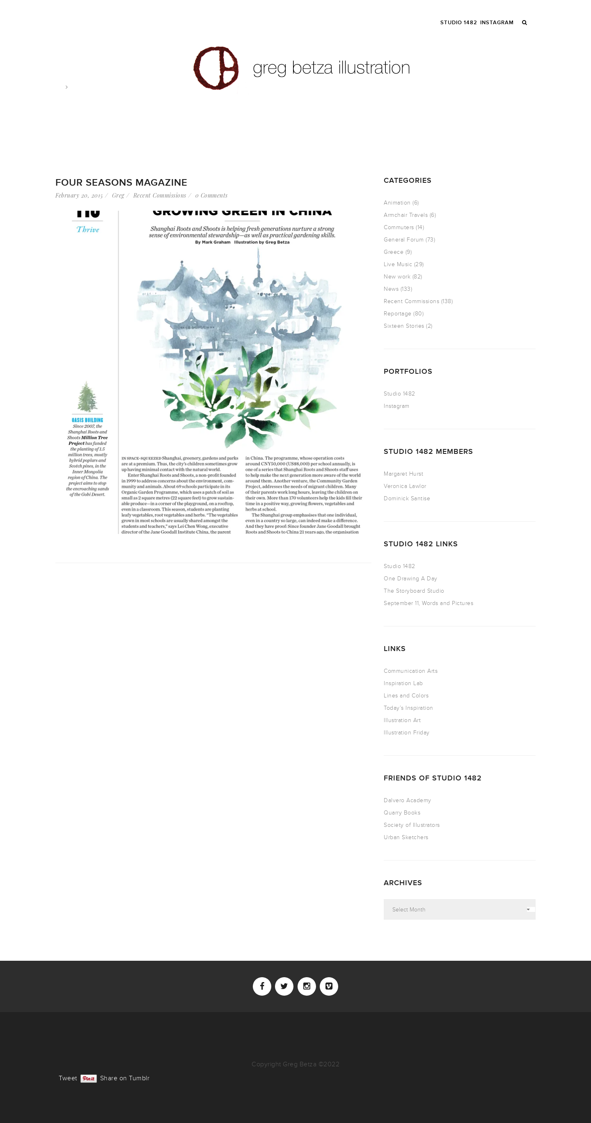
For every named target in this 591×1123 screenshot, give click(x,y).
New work (397, 276)
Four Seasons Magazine (121, 183)
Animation (397, 202)
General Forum (404, 239)
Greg (118, 195)
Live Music (398, 264)
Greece (393, 252)
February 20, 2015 (79, 195)
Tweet (68, 1077)
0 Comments (211, 195)
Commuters (399, 227)
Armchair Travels (406, 215)
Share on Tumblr (125, 1077)
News (391, 288)
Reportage (398, 313)
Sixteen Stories (404, 325)
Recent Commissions (159, 195)
